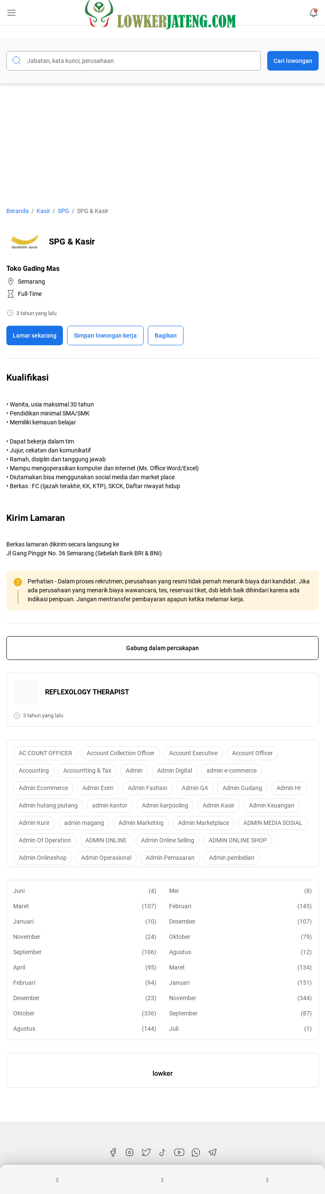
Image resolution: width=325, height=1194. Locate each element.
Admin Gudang (242, 788)
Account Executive (193, 753)
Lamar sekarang (35, 335)
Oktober (240, 936)
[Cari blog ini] (133, 61)
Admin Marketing (141, 822)
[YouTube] (179, 1152)
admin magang (84, 822)
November (84, 936)
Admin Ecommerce (43, 788)
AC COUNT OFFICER (45, 753)
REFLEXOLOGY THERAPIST (87, 692)
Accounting (34, 770)
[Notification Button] (313, 12)
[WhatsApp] (196, 1152)
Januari (84, 921)
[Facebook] (113, 1152)
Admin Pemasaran (170, 857)
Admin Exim (97, 788)
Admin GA (195, 788)
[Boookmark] (105, 335)
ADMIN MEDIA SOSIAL (272, 822)
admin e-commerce (231, 770)
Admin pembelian (231, 857)
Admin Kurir (34, 822)
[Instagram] (129, 1152)
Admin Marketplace (203, 822)
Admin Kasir (219, 805)
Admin (134, 770)
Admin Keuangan (271, 805)
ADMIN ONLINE (106, 840)
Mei (240, 891)
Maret (84, 906)
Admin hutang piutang (48, 805)
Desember (240, 921)
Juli (240, 1028)
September (84, 952)
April (84, 967)
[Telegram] (212, 1152)
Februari (240, 906)
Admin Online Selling (167, 840)
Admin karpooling (165, 805)
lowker (163, 1073)
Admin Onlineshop (43, 857)
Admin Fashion (147, 788)
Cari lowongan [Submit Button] (293, 60)
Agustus (240, 952)
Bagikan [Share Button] (166, 335)
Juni (84, 891)
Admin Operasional (106, 857)
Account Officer (252, 753)
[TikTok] (163, 1152)
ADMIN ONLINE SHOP (238, 840)
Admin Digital (174, 770)
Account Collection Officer (121, 753)
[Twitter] (146, 1152)
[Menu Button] (11, 12)
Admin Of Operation (45, 840)
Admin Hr (289, 788)
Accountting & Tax (87, 770)
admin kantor (109, 805)
